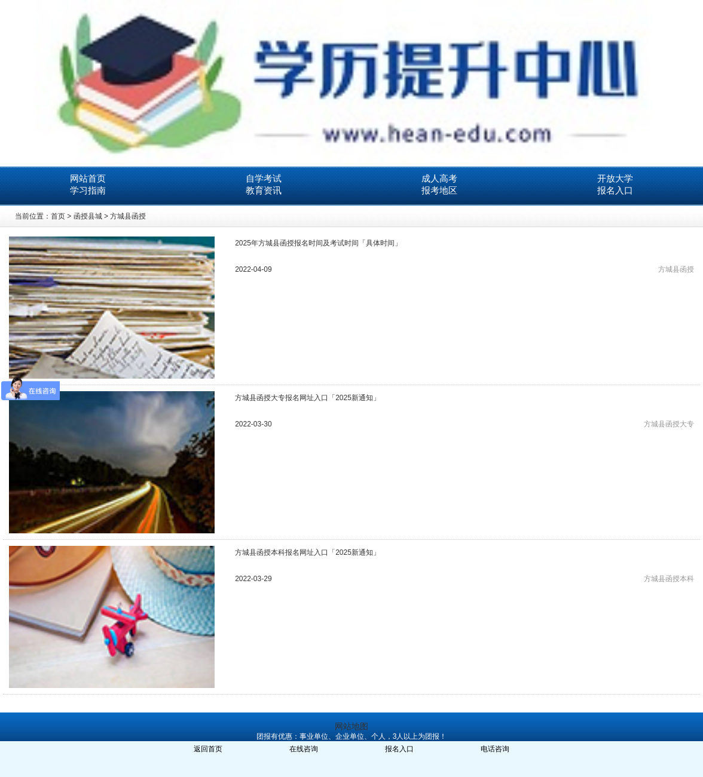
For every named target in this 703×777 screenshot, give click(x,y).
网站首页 (88, 178)
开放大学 (615, 178)
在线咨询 (303, 749)
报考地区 (439, 190)
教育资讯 (264, 190)
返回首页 (208, 749)
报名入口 (615, 190)
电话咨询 (495, 749)
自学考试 (264, 178)
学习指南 (88, 190)
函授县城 (88, 216)
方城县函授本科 (669, 579)
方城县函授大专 (669, 424)
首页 (58, 216)
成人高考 (439, 178)
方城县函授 (128, 216)
